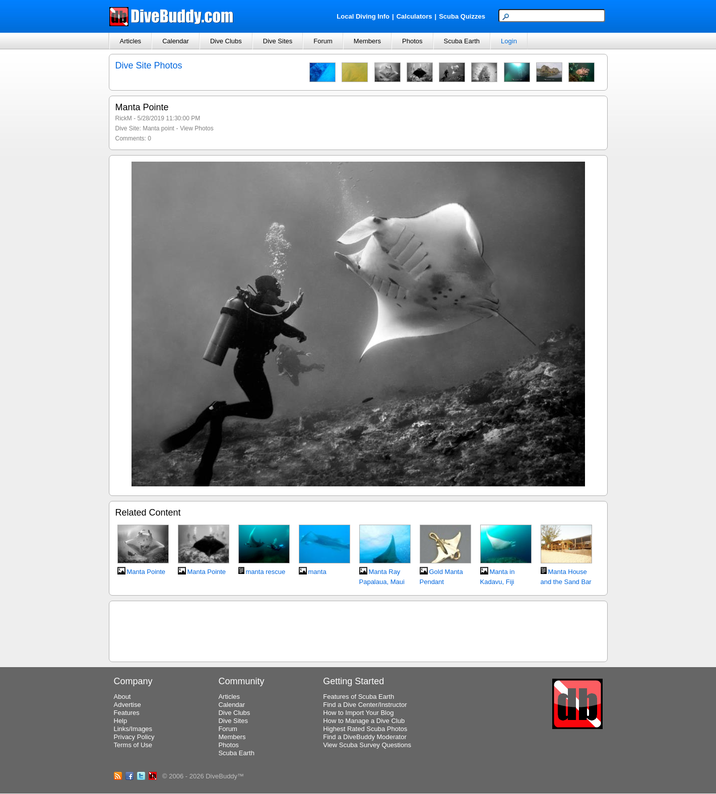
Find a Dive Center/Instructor (365, 704)
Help (120, 721)
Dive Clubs (226, 41)
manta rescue (266, 571)
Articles (131, 41)
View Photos (197, 128)
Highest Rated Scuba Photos (365, 729)
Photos (412, 41)
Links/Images (133, 729)
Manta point (158, 128)
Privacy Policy (134, 737)
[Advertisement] (358, 630)
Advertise (127, 704)
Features (127, 712)
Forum (323, 41)
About (122, 696)
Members (367, 41)
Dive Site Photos (148, 65)
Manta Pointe (146, 571)
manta (317, 571)
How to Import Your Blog (358, 712)
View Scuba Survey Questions (367, 745)
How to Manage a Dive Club (364, 721)
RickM (123, 118)
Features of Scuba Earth (358, 696)
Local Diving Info (363, 16)
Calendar (175, 41)
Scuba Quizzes (462, 16)
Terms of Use (133, 745)
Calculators (414, 16)
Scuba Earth (462, 41)
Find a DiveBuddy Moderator (364, 737)
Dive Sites (278, 41)
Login (509, 41)
